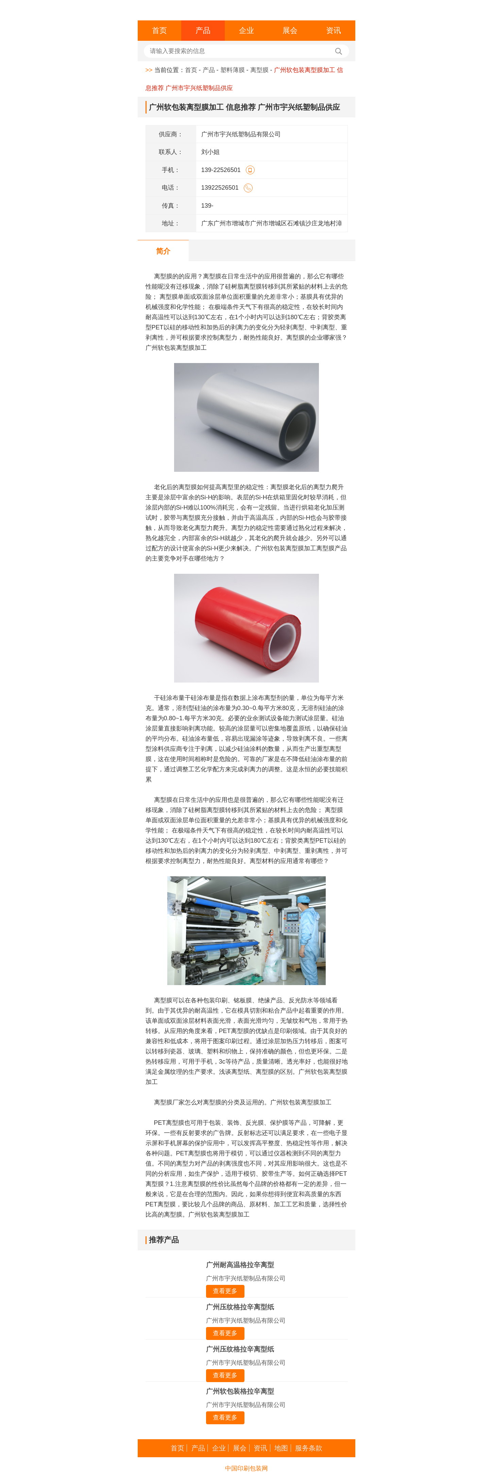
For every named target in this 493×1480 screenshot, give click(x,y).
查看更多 (225, 1291)
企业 (246, 30)
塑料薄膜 (232, 70)
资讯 (333, 30)
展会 (290, 30)
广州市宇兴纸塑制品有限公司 (246, 1278)
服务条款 (308, 1448)
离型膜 (259, 70)
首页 (159, 30)
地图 (281, 1448)
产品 (203, 30)
